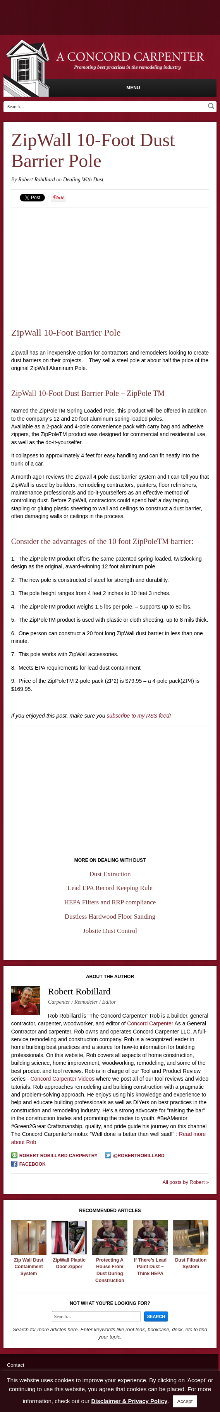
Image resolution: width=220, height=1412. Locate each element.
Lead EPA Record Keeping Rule (109, 888)
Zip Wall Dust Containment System (28, 1266)
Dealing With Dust (83, 179)
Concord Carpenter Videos (62, 1079)
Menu (133, 87)
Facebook (32, 1164)
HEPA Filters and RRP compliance (110, 902)
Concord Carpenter (150, 1023)
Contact (15, 1365)
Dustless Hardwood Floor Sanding (110, 916)
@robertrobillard (139, 1155)
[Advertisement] (110, 262)
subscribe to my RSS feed (138, 716)
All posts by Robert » (185, 1182)
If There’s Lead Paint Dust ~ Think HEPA (150, 1266)
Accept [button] (185, 1401)
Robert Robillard (36, 179)
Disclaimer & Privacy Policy (129, 1401)
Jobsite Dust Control (110, 931)
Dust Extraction (110, 874)
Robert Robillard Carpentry (58, 1155)
